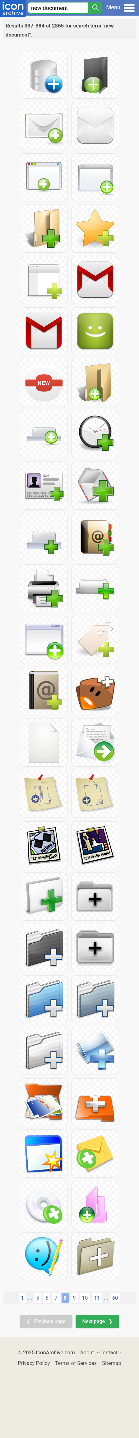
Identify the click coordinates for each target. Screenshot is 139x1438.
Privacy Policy (34, 1363)
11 (97, 1298)
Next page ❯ (97, 1321)
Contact (108, 1352)
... (30, 1298)
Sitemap (111, 1363)
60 (115, 1298)
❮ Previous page (46, 1321)
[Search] (95, 8)
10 (85, 1298)
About (87, 1352)
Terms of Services (76, 1363)
